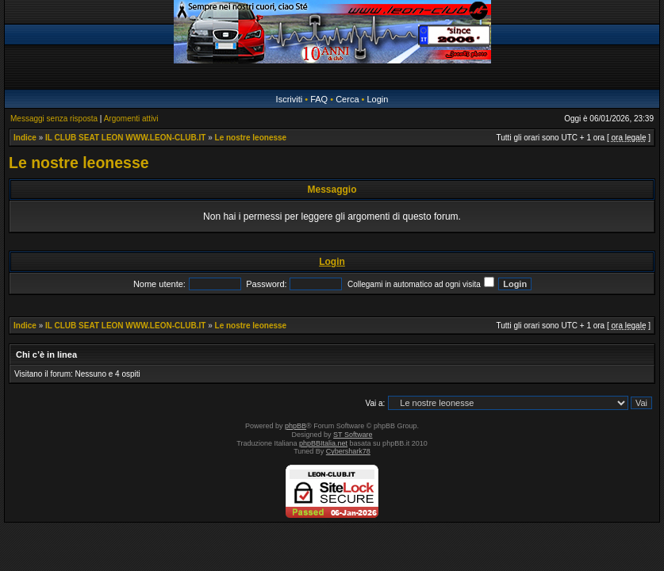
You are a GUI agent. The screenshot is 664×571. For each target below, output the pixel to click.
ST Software (352, 435)
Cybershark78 (348, 451)
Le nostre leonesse (251, 137)
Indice (24, 137)
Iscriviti (289, 99)
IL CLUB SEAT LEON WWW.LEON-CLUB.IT (125, 137)
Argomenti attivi (131, 118)
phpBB (295, 426)
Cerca (347, 99)
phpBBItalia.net (323, 443)
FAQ (319, 99)
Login (377, 99)
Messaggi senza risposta (54, 118)
